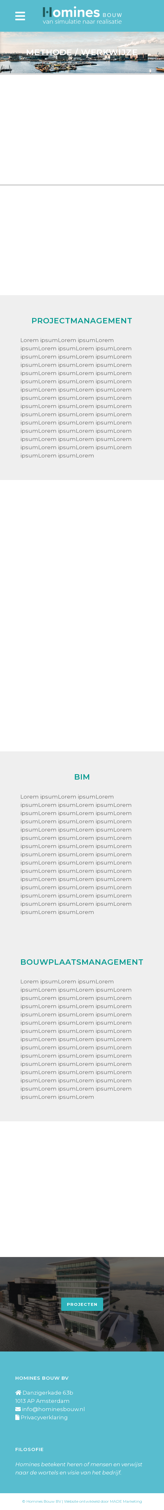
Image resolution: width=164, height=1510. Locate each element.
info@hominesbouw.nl (53, 1409)
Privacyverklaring (44, 1417)
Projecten (82, 1304)
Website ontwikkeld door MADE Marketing (103, 1501)
